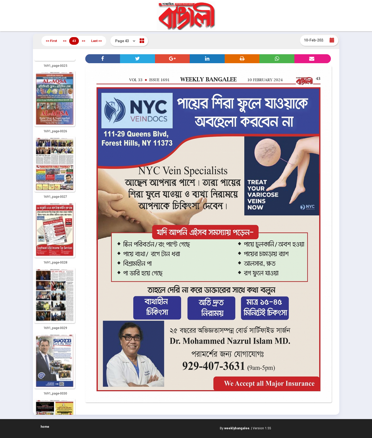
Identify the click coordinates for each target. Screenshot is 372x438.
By (235, 428)
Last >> (96, 41)
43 (74, 41)
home (45, 427)
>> (83, 41)
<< (64, 41)
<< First (51, 41)
